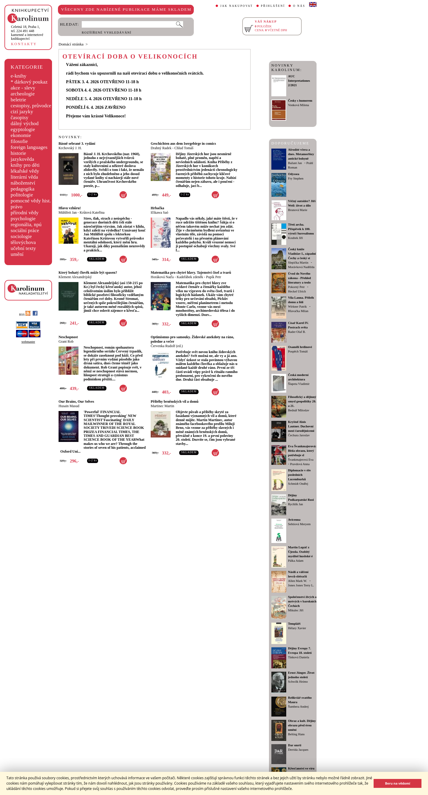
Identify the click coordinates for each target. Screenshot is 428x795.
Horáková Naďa (162, 277)
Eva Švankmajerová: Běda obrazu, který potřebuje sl (302, 451)
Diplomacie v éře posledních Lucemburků (299, 475)
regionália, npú (26, 224)
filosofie (19, 141)
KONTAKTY (24, 44)
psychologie (23, 218)
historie (18, 153)
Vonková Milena (298, 105)
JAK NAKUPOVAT (236, 5)
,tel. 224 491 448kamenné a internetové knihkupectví (27, 33)
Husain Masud (69, 406)
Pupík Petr (213, 277)
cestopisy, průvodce (31, 105)
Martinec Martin (162, 406)
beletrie (18, 100)
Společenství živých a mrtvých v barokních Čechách (302, 601)
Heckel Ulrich (297, 291)
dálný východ (25, 123)
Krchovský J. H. (70, 148)
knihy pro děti (25, 165)
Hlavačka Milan (298, 311)
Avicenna (294, 519)
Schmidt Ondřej (298, 483)
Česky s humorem (300, 100)
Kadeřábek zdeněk (190, 277)
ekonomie (21, 135)
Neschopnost (68, 337)
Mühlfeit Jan (68, 212)
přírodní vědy (25, 212)
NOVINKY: (70, 137)
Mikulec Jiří (295, 610)
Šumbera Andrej (298, 706)
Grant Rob (66, 341)
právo (16, 207)
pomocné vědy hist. (31, 201)
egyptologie (23, 129)
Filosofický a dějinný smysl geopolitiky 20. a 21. (302, 401)
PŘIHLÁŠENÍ (273, 5)
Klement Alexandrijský (75, 277)
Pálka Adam (295, 560)
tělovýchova (23, 242)
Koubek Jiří (295, 238)
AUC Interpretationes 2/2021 (299, 81)
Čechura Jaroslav (299, 435)
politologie (22, 195)
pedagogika (22, 189)
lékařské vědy (25, 171)
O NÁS (299, 5)
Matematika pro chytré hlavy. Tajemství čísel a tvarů (191, 272)
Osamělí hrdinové (300, 347)
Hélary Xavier (297, 628)
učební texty (23, 248)
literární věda (24, 177)
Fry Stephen (295, 178)
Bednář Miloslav (298, 410)
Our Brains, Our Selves (76, 401)
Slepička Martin (298, 262)
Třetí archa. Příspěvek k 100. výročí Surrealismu (301, 229)
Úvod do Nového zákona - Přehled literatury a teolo (299, 278)
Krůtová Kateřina (92, 212)
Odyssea (293, 174)
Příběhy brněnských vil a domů (175, 401)
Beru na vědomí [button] (397, 783)
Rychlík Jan (295, 504)
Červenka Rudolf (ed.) (167, 346)
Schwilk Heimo (298, 681)
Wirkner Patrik (297, 306)
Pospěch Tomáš (298, 351)
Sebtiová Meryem (299, 524)
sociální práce (25, 230)
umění (17, 254)
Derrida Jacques (298, 749)
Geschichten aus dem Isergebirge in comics (183, 143)
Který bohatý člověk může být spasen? (88, 272)
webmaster (28, 341)
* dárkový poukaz (29, 82)
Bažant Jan (295, 163)
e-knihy (18, 76)
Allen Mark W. (297, 581)
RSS (24, 314)
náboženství (23, 183)
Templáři (294, 623)
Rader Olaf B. (297, 331)
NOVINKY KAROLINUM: (286, 67)
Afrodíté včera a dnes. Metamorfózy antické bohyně (301, 154)
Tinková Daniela (298, 657)
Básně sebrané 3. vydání (77, 143)
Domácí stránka (71, 44)
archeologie (23, 94)
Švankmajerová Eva (301, 459)
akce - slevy (23, 88)
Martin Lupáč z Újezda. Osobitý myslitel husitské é (300, 552)
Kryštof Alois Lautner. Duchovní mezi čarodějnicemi (301, 426)
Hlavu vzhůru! (70, 208)
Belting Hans (296, 734)
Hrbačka (157, 208)
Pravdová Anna (299, 464)
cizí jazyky (22, 111)
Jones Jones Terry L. (301, 585)
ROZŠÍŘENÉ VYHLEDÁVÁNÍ (106, 32)
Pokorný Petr (296, 287)
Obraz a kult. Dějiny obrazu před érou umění (302, 725)
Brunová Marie (297, 210)
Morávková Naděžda (301, 267)
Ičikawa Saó (159, 212)
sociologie (21, 236)
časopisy (20, 117)
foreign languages (29, 147)
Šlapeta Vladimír (298, 383)
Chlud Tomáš (183, 148)
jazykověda (22, 159)
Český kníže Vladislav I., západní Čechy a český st (302, 254)
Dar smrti (294, 745)
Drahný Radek (161, 148)
